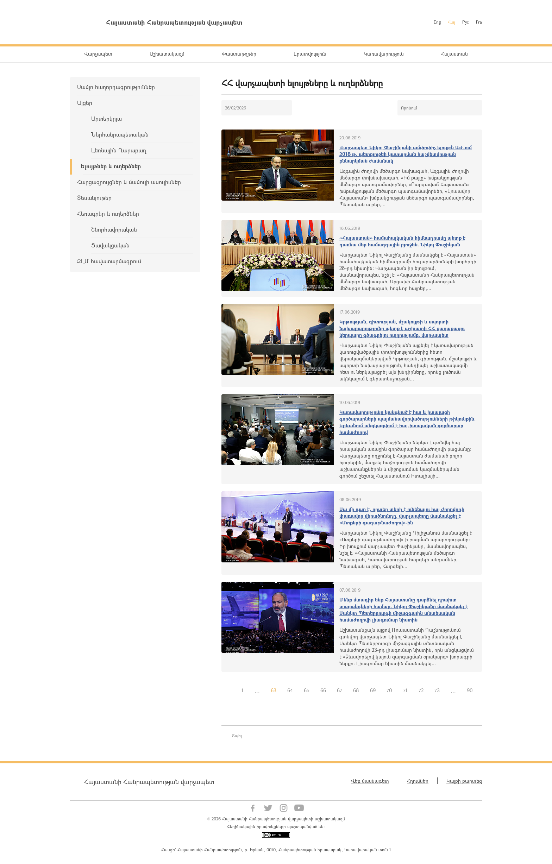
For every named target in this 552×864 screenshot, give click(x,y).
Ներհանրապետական (120, 134)
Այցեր (84, 102)
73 (437, 690)
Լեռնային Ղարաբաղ (118, 150)
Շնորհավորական (114, 229)
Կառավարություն (384, 53)
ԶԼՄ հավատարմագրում (109, 261)
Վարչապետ (98, 53)
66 (323, 690)
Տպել (237, 735)
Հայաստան (454, 53)
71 (405, 690)
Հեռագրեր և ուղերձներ (108, 213)
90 (470, 690)
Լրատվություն (310, 53)
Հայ (451, 22)
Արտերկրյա (106, 118)
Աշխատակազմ (167, 53)
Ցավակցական (110, 245)
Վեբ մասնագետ (370, 780)
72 (421, 690)
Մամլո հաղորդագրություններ (116, 86)
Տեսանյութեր (94, 197)
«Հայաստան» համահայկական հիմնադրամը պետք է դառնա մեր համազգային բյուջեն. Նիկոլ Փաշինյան (402, 241)
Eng (437, 22)
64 (290, 690)
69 (373, 690)
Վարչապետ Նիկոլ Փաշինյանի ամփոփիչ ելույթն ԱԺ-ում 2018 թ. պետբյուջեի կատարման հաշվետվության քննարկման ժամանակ (405, 154)
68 (356, 690)
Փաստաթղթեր (239, 53)
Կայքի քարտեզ (464, 780)
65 (306, 690)
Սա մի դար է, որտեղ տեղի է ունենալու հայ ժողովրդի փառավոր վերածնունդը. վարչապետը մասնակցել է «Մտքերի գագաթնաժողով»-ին (401, 516)
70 (389, 690)
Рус (465, 22)
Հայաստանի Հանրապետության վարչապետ (149, 781)
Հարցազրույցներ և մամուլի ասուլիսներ (129, 181)
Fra (479, 22)
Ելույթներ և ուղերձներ (111, 166)
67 (339, 690)
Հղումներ (417, 780)
